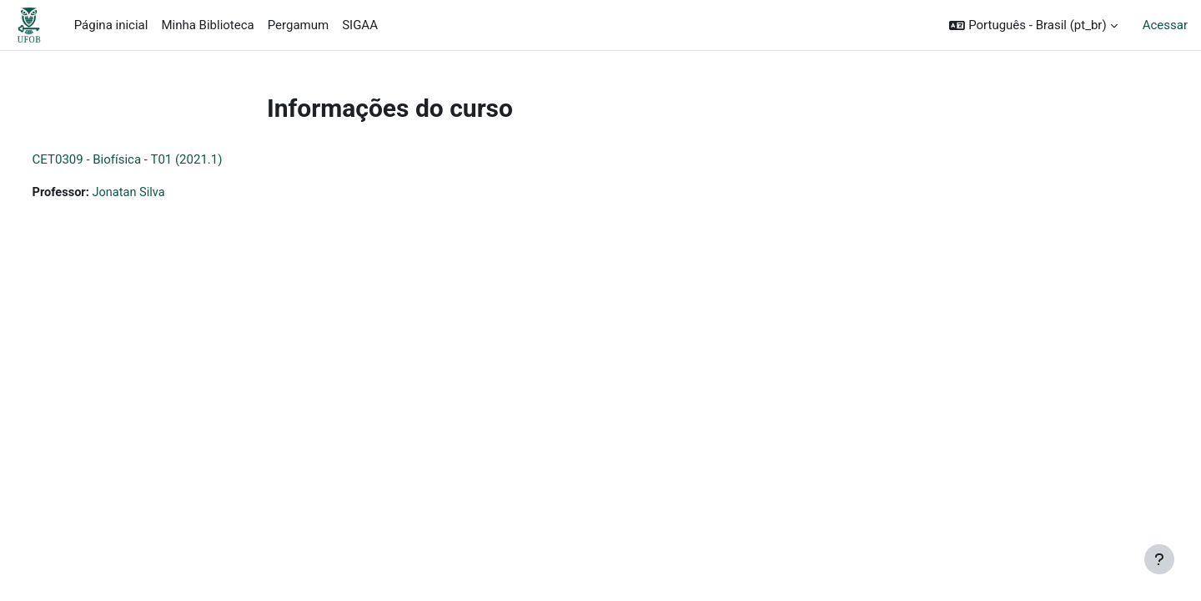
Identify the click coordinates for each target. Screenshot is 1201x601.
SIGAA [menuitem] (360, 25)
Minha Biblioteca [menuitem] (207, 25)
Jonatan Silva (162, 192)
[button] (1033, 25)
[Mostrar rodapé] (1159, 559)
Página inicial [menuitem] (111, 25)
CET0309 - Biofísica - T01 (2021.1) (158, 159)
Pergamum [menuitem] (298, 25)
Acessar (1165, 25)
